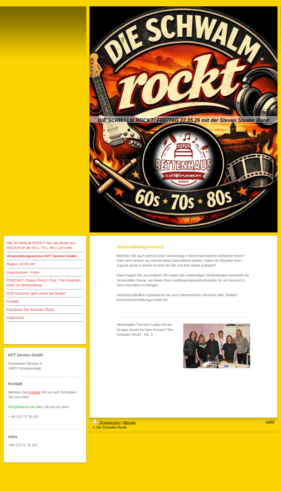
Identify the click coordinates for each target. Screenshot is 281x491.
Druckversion (107, 422)
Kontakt (34, 392)
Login (270, 421)
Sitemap (129, 422)
